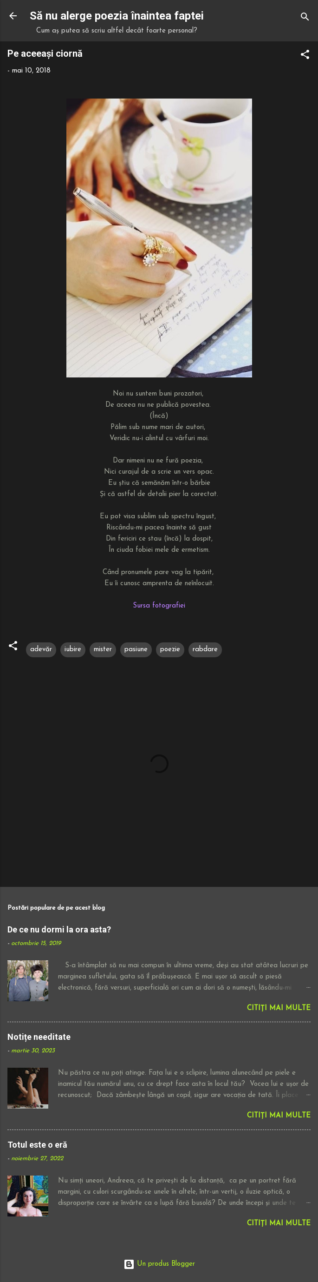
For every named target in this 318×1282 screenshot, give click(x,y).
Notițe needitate (39, 1037)
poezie (170, 649)
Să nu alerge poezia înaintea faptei (117, 15)
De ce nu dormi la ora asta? (59, 929)
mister (103, 649)
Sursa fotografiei (159, 605)
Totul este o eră (37, 1145)
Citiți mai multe (279, 1008)
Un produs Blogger (159, 1264)
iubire (73, 649)
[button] (305, 56)
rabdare (205, 649)
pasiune (136, 649)
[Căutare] (305, 19)
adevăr (41, 649)
